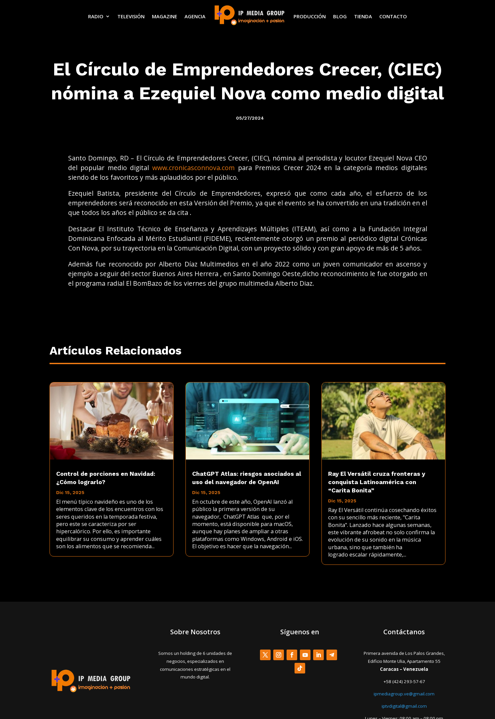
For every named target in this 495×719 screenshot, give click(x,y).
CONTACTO (393, 16)
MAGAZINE (164, 16)
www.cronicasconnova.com (193, 167)
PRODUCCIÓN (310, 16)
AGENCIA (195, 16)
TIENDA (363, 16)
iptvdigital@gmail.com (404, 706)
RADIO (95, 16)
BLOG (340, 16)
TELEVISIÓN (131, 16)
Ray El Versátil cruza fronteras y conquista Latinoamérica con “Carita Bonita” (376, 482)
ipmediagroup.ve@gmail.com (404, 694)
